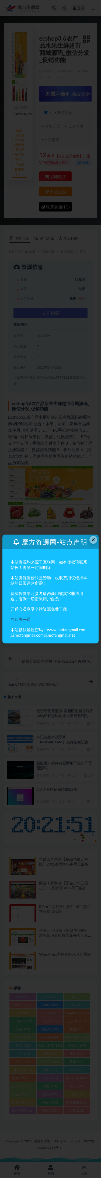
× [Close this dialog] (93, 539)
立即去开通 (21, 619)
